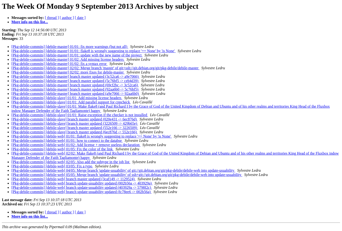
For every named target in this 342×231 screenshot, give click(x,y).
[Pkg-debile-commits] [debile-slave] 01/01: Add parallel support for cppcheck (71, 102)
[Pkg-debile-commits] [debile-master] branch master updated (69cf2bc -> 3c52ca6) (75, 85)
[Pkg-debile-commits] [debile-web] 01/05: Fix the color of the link (62, 149)
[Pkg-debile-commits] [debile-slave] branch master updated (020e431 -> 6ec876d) (74, 119)
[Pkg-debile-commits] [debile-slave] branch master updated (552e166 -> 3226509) (74, 128)
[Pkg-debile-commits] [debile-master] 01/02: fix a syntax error (59, 64)
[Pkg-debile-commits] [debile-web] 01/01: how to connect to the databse (67, 141)
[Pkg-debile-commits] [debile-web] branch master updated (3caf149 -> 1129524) (73, 179)
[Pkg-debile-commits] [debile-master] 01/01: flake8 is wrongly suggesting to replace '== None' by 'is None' (93, 51)
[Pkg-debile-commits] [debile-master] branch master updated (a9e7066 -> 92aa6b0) (75, 94)
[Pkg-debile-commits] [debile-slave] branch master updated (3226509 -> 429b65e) (74, 123)
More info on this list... (29, 22)
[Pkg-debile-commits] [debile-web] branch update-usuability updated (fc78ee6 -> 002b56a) (81, 192)
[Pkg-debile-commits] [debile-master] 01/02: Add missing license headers (68, 59)
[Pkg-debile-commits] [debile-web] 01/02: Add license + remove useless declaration (76, 145)
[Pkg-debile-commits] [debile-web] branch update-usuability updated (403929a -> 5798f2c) (81, 187)
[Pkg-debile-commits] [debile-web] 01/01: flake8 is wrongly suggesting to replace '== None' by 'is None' (91, 136)
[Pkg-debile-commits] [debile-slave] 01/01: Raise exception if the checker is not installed (79, 115)
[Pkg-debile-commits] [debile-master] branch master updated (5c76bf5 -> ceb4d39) (75, 81)
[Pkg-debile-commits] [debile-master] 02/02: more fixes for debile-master (68, 72)
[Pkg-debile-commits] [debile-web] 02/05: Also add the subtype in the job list (70, 162)
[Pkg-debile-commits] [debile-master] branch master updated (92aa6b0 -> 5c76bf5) (75, 89)
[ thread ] (52, 18)
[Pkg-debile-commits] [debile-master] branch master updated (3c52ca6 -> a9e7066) (75, 76)
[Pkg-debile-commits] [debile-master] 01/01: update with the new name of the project (76, 55)
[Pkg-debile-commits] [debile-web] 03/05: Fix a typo (52, 166)
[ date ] (80, 18)
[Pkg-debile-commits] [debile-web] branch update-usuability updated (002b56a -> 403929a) (82, 183)
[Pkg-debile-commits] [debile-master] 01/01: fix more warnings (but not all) (69, 47)
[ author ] (67, 18)
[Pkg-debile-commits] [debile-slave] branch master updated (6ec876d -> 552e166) (74, 132)
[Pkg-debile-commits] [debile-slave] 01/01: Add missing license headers (66, 98)
